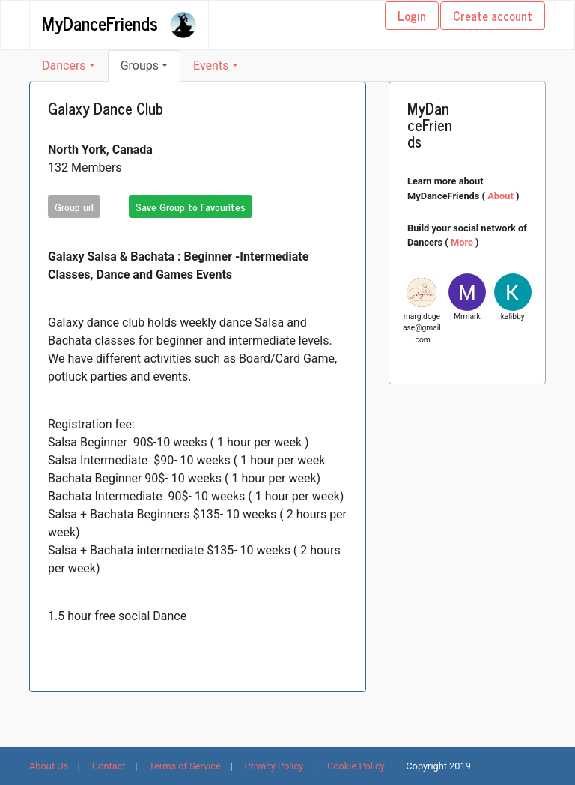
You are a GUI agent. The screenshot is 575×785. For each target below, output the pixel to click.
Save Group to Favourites (191, 206)
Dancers (64, 65)
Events (210, 65)
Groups (140, 65)
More (463, 242)
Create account (492, 15)
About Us (48, 766)
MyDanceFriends (100, 22)
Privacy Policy (273, 766)
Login (412, 15)
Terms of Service (185, 766)
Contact (109, 766)
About (501, 195)
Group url (74, 206)
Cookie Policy (356, 766)
